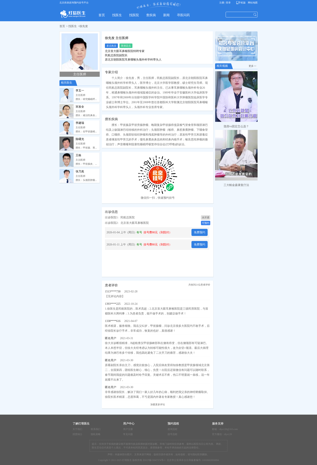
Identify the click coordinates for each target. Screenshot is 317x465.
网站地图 (252, 2)
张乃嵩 (80, 171)
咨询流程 (172, 429)
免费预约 (199, 232)
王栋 (78, 155)
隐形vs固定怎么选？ (236, 126)
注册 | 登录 (225, 2)
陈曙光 (80, 139)
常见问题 (128, 434)
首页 (62, 26)
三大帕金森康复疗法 (236, 185)
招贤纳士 (77, 434)
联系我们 (95, 429)
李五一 (80, 90)
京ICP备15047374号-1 (154, 460)
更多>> (253, 66)
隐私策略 (95, 434)
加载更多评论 (157, 404)
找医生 (72, 26)
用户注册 (128, 429)
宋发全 (80, 106)
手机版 (242, 2)
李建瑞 (80, 122)
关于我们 (77, 429)
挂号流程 (172, 434)
